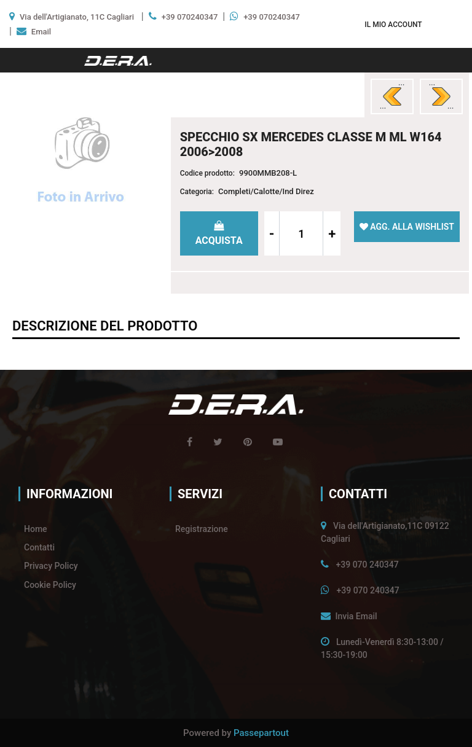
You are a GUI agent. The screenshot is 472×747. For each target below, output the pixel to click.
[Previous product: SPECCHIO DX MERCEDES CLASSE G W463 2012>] (392, 96)
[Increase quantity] (331, 233)
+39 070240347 (190, 17)
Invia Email (356, 616)
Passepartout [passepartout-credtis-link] (261, 732)
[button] (80, 162)
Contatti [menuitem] (39, 547)
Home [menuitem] (35, 529)
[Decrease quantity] (272, 233)
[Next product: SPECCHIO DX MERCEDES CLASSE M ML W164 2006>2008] (441, 96)
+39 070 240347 (367, 564)
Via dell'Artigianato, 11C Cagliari (77, 17)
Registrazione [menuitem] (201, 529)
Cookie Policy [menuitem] (50, 585)
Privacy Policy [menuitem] (51, 566)
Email (41, 31)
